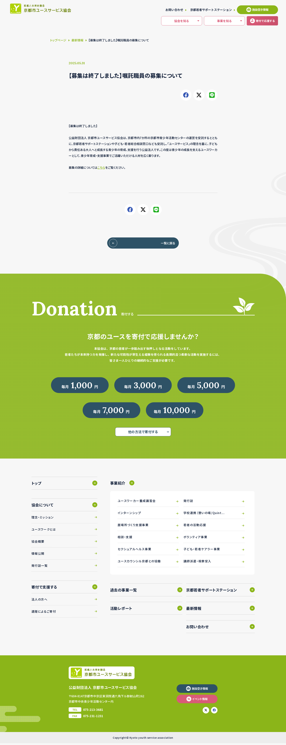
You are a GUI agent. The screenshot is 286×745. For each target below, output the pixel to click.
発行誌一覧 (39, 567)
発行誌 (188, 502)
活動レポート (121, 610)
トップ (36, 485)
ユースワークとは (43, 531)
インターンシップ (129, 514)
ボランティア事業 (195, 539)
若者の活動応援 (194, 526)
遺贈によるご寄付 (43, 613)
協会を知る (172, 21)
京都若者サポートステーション (211, 9)
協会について (42, 506)
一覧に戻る (160, 243)
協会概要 (37, 543)
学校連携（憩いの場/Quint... (204, 514)
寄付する (261, 20)
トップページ (58, 40)
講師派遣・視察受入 (197, 563)
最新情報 (77, 40)
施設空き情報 (260, 10)
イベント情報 (200, 701)
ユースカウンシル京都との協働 (139, 563)
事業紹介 (117, 485)
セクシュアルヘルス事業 (134, 551)
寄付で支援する (44, 588)
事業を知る (215, 21)
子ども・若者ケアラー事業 (201, 551)
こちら (101, 167)
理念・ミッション (42, 519)
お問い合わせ (174, 9)
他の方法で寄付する (143, 433)
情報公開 (37, 555)
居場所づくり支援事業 (133, 526)
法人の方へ (39, 601)
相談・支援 (125, 539)
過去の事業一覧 (123, 591)
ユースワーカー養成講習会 (137, 502)
